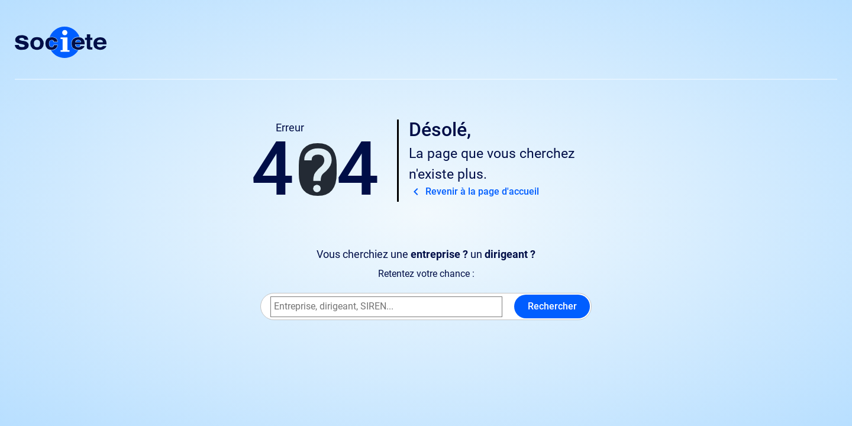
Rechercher (552, 306)
